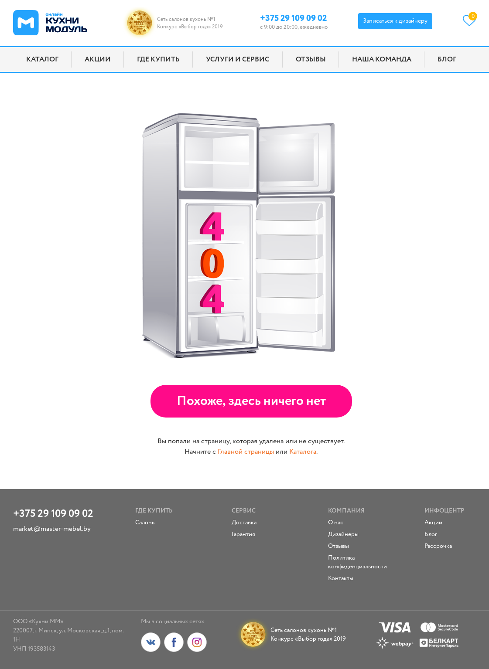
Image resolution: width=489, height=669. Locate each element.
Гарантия (243, 534)
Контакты (340, 578)
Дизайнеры (343, 534)
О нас (335, 522)
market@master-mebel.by (52, 529)
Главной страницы (246, 452)
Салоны (145, 522)
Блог (447, 59)
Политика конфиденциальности (350, 562)
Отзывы (311, 59)
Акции (98, 59)
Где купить (158, 59)
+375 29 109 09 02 (293, 17)
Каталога (302, 452)
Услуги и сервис (237, 59)
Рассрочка (438, 546)
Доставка (244, 522)
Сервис (244, 510)
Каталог (42, 59)
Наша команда (381, 59)
